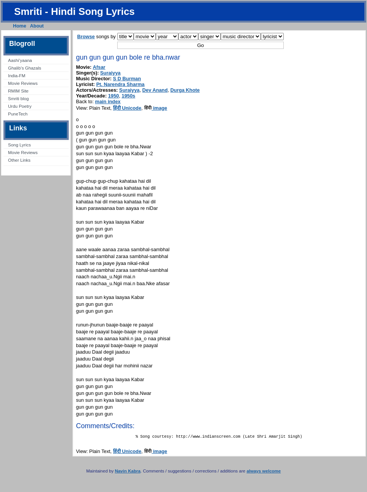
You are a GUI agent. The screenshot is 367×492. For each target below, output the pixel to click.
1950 (113, 96)
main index (108, 101)
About (37, 26)
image (155, 108)
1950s (129, 96)
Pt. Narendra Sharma (120, 84)
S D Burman (127, 78)
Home (19, 26)
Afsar (99, 67)
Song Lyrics (19, 145)
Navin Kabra (128, 472)
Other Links (19, 160)
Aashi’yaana (20, 60)
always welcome (264, 472)
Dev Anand (155, 90)
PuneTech (17, 114)
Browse (86, 36)
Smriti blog (18, 98)
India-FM (16, 75)
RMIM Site (18, 91)
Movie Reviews (22, 83)
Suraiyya (110, 73)
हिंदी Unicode (127, 108)
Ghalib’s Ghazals (24, 68)
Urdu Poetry (19, 106)
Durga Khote (185, 90)
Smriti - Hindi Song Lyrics (74, 11)
